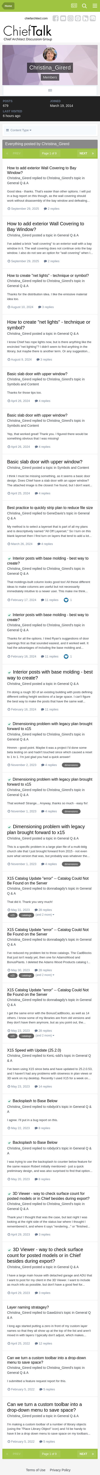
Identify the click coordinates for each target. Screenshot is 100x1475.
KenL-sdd (54, 1055)
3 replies (46, 307)
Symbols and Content (23, 384)
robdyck (52, 1107)
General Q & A (17, 183)
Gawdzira (54, 1312)
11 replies (49, 600)
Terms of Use (35, 1470)
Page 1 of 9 (50, 153)
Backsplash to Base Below (32, 1101)
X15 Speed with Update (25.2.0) (34, 1050)
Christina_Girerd (19, 178)
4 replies (42, 401)
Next (83, 153)
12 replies (43, 1343)
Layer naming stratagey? (28, 1307)
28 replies (43, 910)
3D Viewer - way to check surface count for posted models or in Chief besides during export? (45, 1255)
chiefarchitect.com (36, 18)
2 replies (51, 208)
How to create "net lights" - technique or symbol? (48, 276)
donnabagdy (56, 888)
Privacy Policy (60, 1470)
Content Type (18, 130)
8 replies (42, 1128)
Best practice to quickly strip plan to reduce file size (50, 508)
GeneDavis (55, 513)
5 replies (47, 1389)
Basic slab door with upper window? (37, 374)
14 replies (43, 1086)
